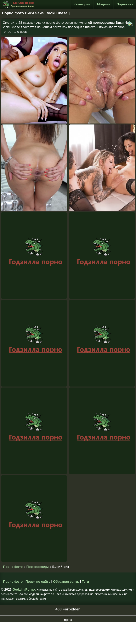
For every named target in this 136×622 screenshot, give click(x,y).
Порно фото (13, 567)
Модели (103, 4)
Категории (82, 4)
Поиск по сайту (38, 581)
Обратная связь (66, 581)
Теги (85, 581)
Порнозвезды (37, 567)
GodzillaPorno (24, 589)
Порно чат (124, 4)
